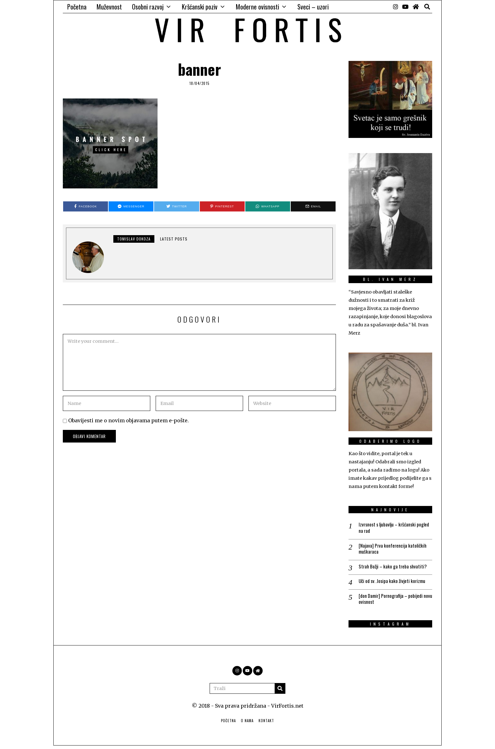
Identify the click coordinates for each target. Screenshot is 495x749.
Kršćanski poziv (200, 6)
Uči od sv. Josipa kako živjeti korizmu (394, 583)
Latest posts (174, 238)
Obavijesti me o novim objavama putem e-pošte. (128, 420)
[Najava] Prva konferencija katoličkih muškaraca (394, 549)
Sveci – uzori (313, 6)
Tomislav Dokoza (134, 238)
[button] (280, 691)
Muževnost (109, 6)
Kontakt (266, 723)
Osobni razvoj (148, 6)
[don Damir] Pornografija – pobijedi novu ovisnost (393, 601)
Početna (76, 6)
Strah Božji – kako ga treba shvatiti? (395, 568)
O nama (247, 723)
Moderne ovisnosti (257, 6)
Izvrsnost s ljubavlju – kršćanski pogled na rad (390, 528)
